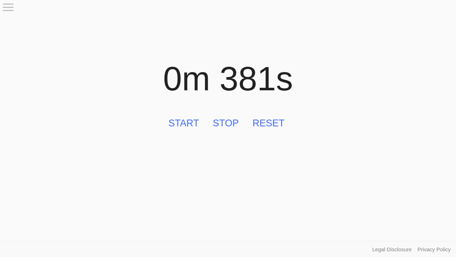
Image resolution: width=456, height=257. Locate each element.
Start (184, 123)
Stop (226, 123)
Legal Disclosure (392, 249)
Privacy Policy (434, 249)
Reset (269, 123)
